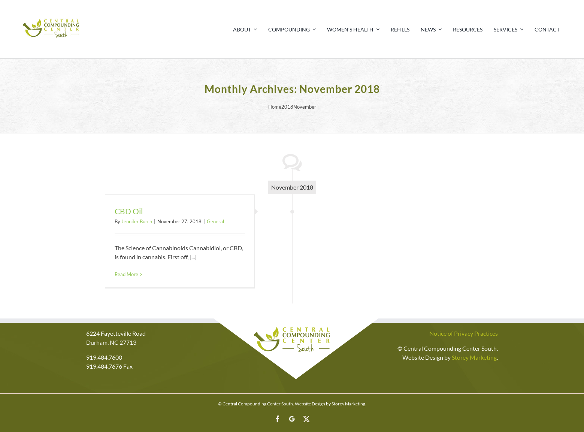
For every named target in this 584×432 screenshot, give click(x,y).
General (215, 221)
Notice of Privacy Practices (463, 333)
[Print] (51, 17)
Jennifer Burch (136, 221)
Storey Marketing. (349, 404)
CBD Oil (129, 211)
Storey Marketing (474, 357)
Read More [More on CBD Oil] (126, 274)
